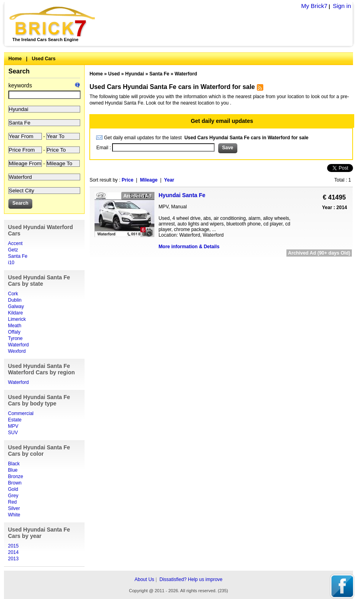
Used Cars (43, 58)
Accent (15, 243)
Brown (15, 483)
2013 (13, 558)
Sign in (342, 5)
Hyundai (134, 74)
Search (19, 71)
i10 (11, 262)
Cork (13, 294)
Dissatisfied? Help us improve (191, 579)
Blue (13, 470)
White (14, 515)
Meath (14, 325)
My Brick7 (314, 5)
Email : (104, 147)
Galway (16, 306)
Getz (13, 250)
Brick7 (52, 21)
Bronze (15, 476)
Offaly (14, 332)
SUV (13, 432)
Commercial (21, 413)
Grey (13, 495)
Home (15, 58)
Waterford (18, 345)
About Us (144, 579)
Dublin (15, 300)
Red (12, 502)
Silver (14, 508)
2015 (13, 546)
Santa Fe (18, 256)
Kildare (15, 313)
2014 (13, 552)
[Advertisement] (221, 266)
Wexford (17, 351)
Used (114, 74)
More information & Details (188, 246)
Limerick (17, 319)
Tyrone (15, 338)
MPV (13, 426)
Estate (15, 420)
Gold (13, 489)
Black (14, 464)
